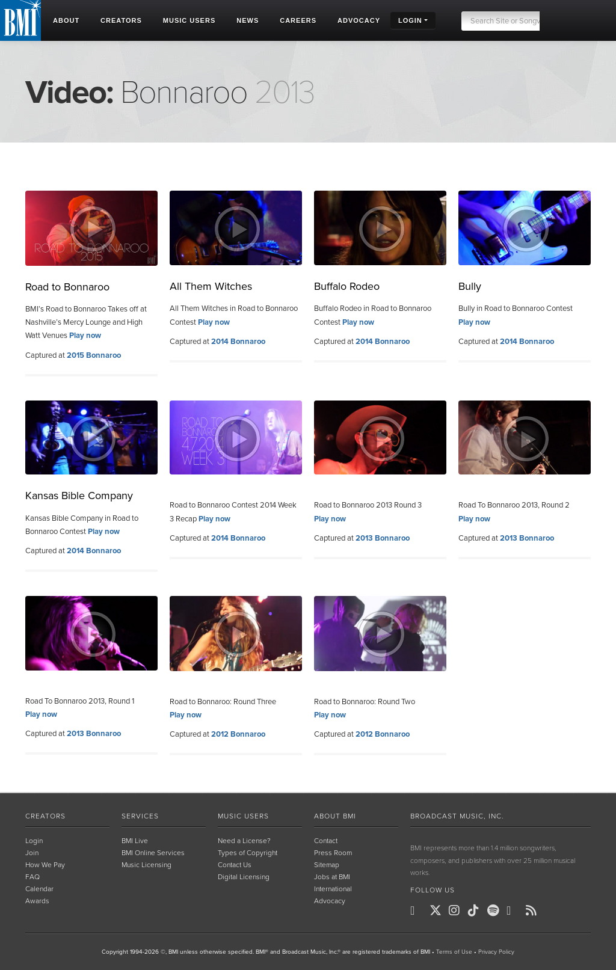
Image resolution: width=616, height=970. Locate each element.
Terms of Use (454, 952)
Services (140, 816)
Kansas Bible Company (79, 495)
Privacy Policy (496, 952)
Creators (45, 816)
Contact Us (234, 865)
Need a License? (244, 840)
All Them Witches (211, 286)
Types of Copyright (247, 853)
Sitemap (326, 865)
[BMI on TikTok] (476, 910)
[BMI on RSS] (534, 910)
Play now (85, 335)
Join (31, 853)
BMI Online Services (153, 853)
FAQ (32, 877)
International (333, 889)
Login (34, 840)
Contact (325, 840)
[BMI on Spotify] (495, 910)
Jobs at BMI (332, 877)
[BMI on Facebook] (418, 910)
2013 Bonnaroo (383, 538)
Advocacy (329, 901)
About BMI (335, 816)
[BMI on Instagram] (457, 910)
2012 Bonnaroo (238, 734)
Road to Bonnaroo (67, 286)
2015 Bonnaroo (94, 355)
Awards (37, 901)
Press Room (333, 853)
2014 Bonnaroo (238, 341)
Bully (469, 286)
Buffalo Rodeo (347, 286)
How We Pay (45, 865)
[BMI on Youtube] (515, 910)
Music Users (243, 816)
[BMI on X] (438, 910)
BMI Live (135, 840)
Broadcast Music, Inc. (457, 816)
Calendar (39, 889)
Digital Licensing (244, 877)
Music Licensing (146, 865)
